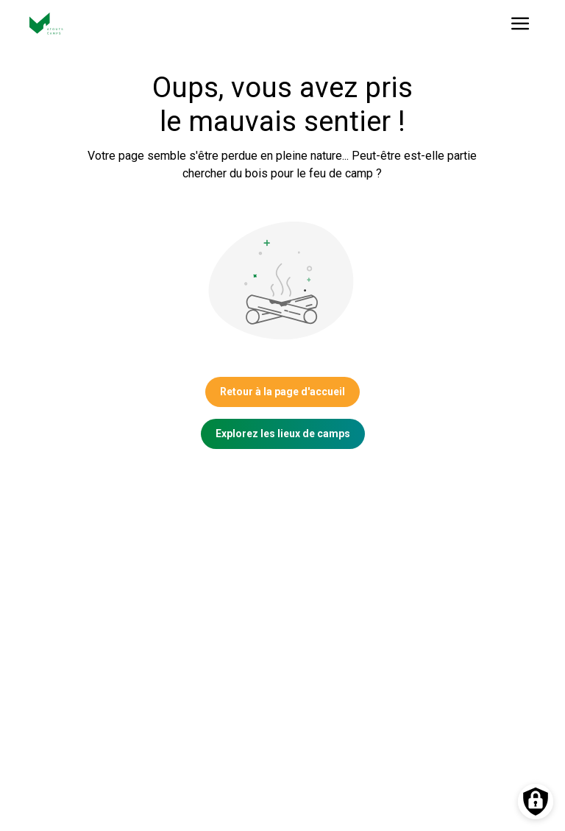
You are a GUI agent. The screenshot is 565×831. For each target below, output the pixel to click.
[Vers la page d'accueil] (46, 24)
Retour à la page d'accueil (282, 391)
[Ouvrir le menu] (520, 23)
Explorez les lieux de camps (283, 433)
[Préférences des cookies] (535, 801)
